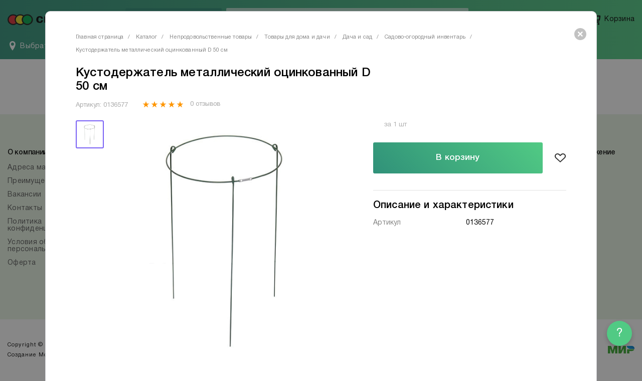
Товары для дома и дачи (297, 37)
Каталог (146, 37)
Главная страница (99, 37)
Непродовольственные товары (211, 37)
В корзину (457, 157)
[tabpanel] (227, 239)
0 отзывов (205, 104)
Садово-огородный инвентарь (425, 37)
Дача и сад (358, 37)
